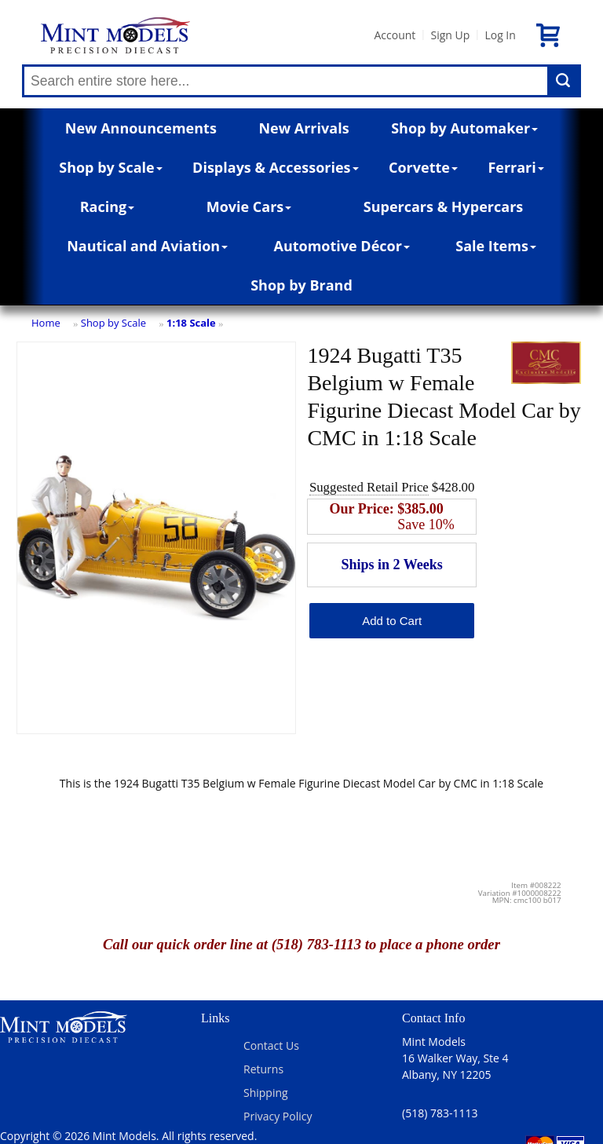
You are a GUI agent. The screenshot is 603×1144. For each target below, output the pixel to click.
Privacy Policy (277, 1116)
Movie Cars (249, 206)
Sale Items (495, 245)
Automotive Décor (341, 245)
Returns (263, 1069)
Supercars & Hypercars (444, 206)
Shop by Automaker (464, 128)
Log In (499, 34)
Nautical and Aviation (147, 245)
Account (394, 34)
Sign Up (450, 34)
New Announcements (141, 128)
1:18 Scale (191, 323)
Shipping (265, 1092)
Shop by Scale (110, 167)
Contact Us (271, 1045)
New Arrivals (303, 128)
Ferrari (515, 167)
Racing (107, 206)
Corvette (423, 167)
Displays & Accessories (275, 167)
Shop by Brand (301, 285)
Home (45, 323)
